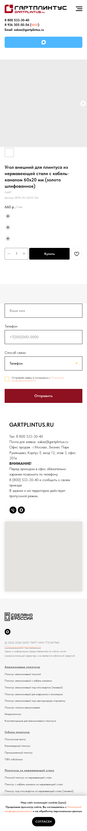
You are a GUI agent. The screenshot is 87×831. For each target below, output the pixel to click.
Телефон (11, 326)
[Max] (21, 510)
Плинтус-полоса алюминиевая (22, 707)
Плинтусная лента (15, 739)
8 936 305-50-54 (17, 25)
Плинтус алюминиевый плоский (23, 674)
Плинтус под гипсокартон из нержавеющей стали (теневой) (39, 791)
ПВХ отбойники (14, 759)
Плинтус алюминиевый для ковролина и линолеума (34, 694)
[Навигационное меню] (79, 9)
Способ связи (15, 352)
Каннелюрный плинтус (17, 745)
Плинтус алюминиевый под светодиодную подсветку (35, 700)
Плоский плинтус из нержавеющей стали (28, 777)
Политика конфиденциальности (23, 647)
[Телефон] (13, 510)
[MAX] (7, 632)
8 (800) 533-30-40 (24, 480)
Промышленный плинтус (19, 752)
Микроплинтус (13, 714)
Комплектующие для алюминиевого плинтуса (30, 720)
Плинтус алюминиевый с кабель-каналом (28, 680)
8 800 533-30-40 (17, 20)
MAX (34, 25)
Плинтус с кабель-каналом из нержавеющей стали (34, 784)
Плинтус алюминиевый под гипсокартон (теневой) (34, 687)
